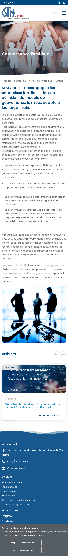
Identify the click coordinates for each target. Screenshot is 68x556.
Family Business (24, 81)
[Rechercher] (56, 13)
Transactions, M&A (12, 482)
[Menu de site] (63, 13)
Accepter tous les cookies (21, 542)
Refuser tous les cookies (21, 550)
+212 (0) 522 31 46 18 (17, 461)
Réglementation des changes (18, 500)
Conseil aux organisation (15, 504)
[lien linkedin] (58, 2)
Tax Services (8, 495)
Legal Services (9, 486)
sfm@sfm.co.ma (16, 468)
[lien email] (63, 2)
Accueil (6, 81)
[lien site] (12, 13)
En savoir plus (35, 535)
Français (7, 2)
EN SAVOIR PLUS (48, 415)
